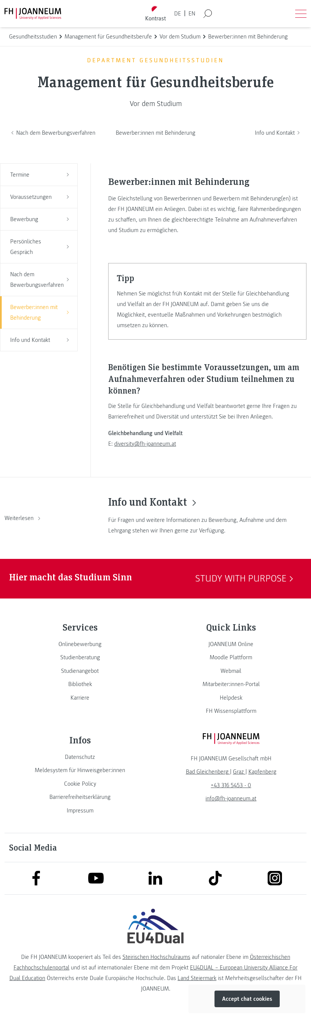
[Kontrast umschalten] (155, 14)
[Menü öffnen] (300, 13)
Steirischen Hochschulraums (156, 957)
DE (177, 13)
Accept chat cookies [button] (247, 999)
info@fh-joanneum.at (230, 798)
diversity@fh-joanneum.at (145, 444)
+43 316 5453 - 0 (231, 785)
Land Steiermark (197, 978)
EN (191, 13)
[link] (80, 644)
